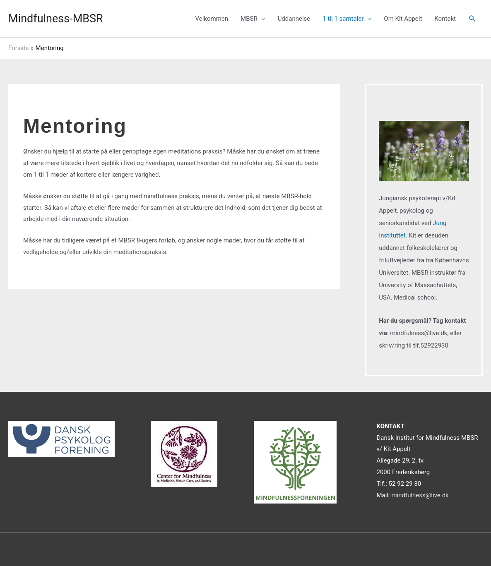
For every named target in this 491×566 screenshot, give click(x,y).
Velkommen (211, 18)
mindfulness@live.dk (419, 495)
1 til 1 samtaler (343, 18)
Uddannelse (294, 18)
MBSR (249, 18)
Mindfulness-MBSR (55, 18)
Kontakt (445, 18)
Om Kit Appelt (403, 18)
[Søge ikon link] (472, 18)
